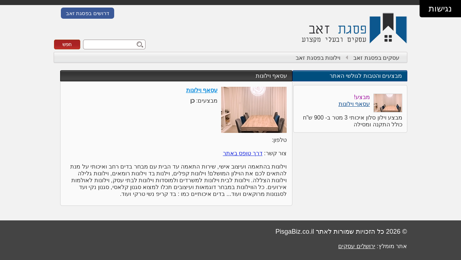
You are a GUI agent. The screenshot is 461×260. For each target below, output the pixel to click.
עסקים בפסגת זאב (376, 58)
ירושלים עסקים (356, 246)
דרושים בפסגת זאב (87, 13)
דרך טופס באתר (243, 153)
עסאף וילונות (271, 76)
